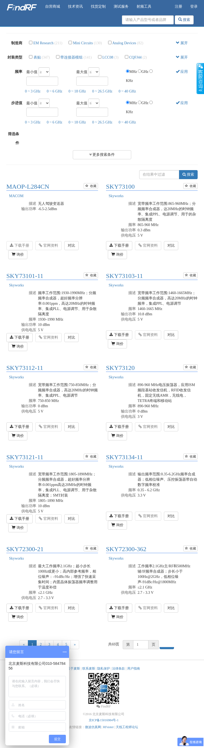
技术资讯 (75, 6)
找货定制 (98, 6)
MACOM (16, 196)
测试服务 (121, 6)
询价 (18, 254)
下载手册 (19, 245)
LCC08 (107, 57)
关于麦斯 (73, 668)
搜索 (184, 19)
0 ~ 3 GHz (33, 91)
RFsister (108, 727)
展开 (182, 43)
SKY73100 (120, 186)
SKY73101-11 (24, 275)
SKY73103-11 (124, 275)
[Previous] (23, 644)
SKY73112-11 (24, 367)
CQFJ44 (135, 57)
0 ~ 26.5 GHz (102, 91)
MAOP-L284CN (27, 186)
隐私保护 (103, 668)
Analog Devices (124, 43)
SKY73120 (120, 367)
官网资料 (48, 245)
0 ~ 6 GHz (54, 91)
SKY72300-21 (25, 549)
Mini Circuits (83, 43)
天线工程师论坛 (127, 727)
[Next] (74, 644)
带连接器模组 (71, 57)
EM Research (43, 43)
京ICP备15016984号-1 (104, 720)
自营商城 (52, 6)
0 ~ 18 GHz (77, 91)
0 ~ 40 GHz (127, 91)
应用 (182, 72)
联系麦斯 (88, 668)
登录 (194, 6)
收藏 (90, 186)
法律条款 (118, 668)
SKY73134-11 (124, 457)
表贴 (37, 57)
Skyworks (116, 196)
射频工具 (144, 6)
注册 (178, 6)
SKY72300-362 (126, 549)
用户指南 (133, 668)
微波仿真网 (93, 727)
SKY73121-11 (24, 457)
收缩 (200, 78)
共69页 (113, 644)
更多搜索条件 (102, 155)
